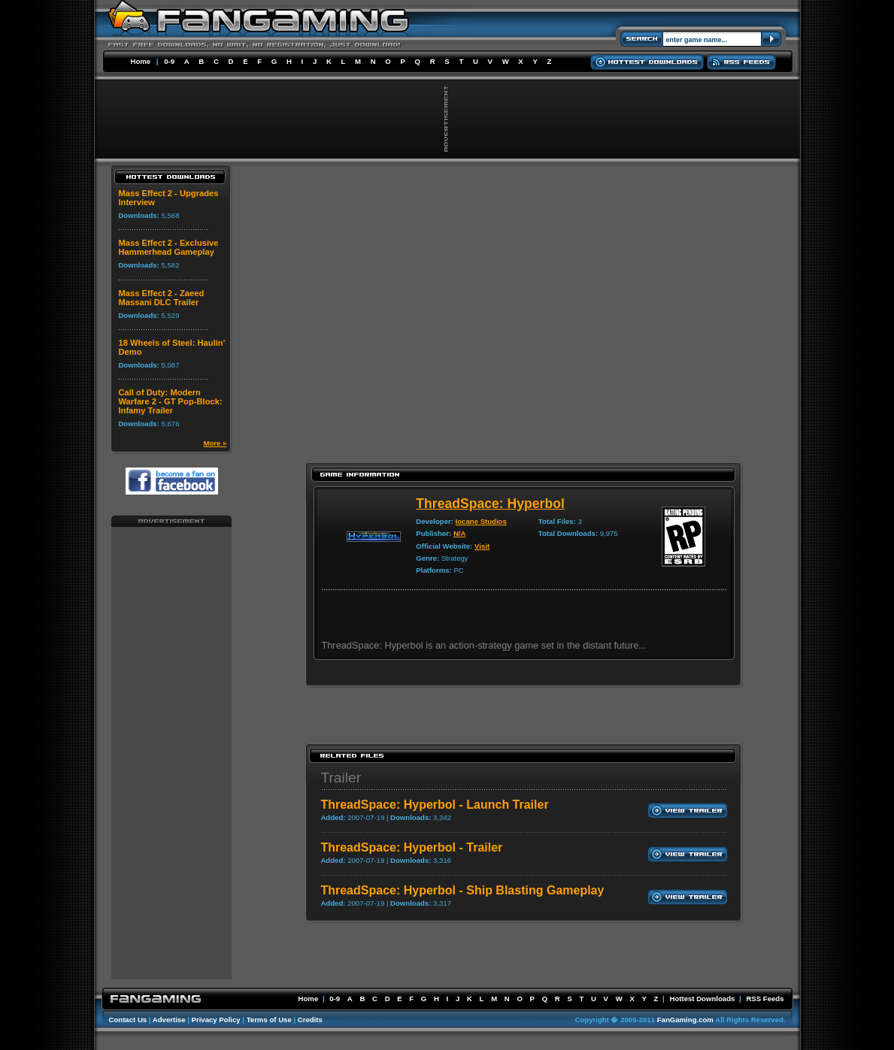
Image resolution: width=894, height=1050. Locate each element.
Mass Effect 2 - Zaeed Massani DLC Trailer (161, 298)
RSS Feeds (764, 998)
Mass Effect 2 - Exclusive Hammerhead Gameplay (168, 247)
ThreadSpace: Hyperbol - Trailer (411, 847)
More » (215, 443)
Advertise (169, 1019)
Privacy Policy (216, 1019)
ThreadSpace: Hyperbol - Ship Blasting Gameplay (462, 890)
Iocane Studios (481, 521)
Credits (310, 1019)
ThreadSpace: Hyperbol (490, 503)
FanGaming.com (685, 1019)
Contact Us (128, 1019)
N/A (459, 533)
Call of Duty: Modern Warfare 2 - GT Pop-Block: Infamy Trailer (170, 401)
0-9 (169, 61)
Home (141, 61)
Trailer (340, 777)
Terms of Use (269, 1019)
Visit (481, 546)
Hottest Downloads (702, 998)
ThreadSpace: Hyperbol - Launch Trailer (434, 804)
